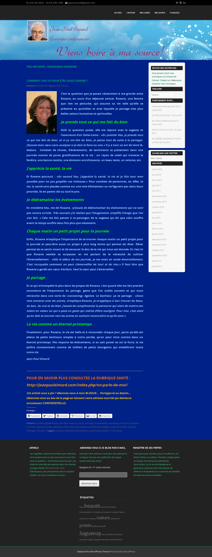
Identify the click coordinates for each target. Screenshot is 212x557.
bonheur (73, 423)
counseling (113, 423)
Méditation (58, 426)
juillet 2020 (157, 169)
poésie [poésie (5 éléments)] (85, 525)
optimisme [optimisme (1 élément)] (115, 518)
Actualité (39, 423)
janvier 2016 (157, 234)
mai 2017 (156, 190)
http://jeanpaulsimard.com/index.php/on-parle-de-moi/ (76, 384)
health (49, 426)
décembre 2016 (159, 196)
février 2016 (157, 228)
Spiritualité (122, 426)
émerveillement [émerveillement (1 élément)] (111, 539)
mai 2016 (156, 217)
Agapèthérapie (51, 423)
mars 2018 (157, 180)
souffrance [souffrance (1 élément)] (110, 534)
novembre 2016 (159, 201)
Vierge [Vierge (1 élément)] (90, 539)
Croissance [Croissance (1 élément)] (97, 512)
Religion (105, 426)
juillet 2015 (157, 266)
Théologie (31, 430)
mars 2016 (157, 223)
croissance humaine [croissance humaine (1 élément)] (110, 512)
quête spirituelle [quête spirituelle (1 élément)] (99, 526)
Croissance (124, 423)
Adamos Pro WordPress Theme (93, 551)
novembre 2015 (159, 244)
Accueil (118, 12)
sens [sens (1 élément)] (103, 534)
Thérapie (41, 430)
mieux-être (69, 426)
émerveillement (81, 430)
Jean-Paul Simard (60, 85)
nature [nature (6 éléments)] (103, 518)
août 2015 (156, 261)
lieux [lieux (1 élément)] (86, 518)
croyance (135, 423)
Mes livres (145, 12)
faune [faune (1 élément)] (121, 512)
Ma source (160, 12)
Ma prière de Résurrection (164, 120)
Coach (80, 423)
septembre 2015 (159, 255)
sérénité (104, 430)
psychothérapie (94, 426)
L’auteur (131, 12)
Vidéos (174, 80)
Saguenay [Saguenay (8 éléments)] (90, 533)
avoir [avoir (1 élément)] (81, 507)
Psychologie (80, 426)
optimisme (94, 430)
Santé (113, 426)
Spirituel (131, 426)
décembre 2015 (159, 239)
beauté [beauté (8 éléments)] (92, 506)
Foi (27, 426)
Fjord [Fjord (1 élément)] (81, 518)
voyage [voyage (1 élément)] (96, 539)
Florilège (175, 12)
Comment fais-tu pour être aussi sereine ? (57, 81)
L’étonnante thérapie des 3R (165, 106)
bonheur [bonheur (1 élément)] (112, 507)
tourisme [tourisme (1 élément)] (83, 539)
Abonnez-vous (89, 483)
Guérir (33, 426)
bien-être (63, 423)
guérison (41, 426)
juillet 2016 (157, 212)
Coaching (88, 423)
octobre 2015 (158, 250)
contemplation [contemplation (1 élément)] (85, 512)
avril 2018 (156, 174)
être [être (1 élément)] (120, 539)
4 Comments (116, 430)
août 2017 (156, 185)
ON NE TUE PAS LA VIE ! (163, 129)
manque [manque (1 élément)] (92, 518)
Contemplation (100, 423)
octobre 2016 (158, 207)
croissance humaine (63, 430)
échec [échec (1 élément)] (102, 539)
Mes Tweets (156, 158)
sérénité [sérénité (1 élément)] (118, 534)
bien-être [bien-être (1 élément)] (104, 507)
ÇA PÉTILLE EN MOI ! (161, 115)
